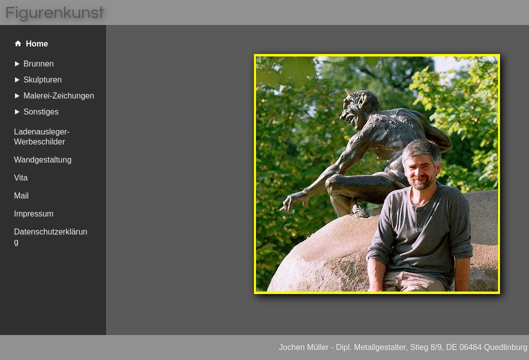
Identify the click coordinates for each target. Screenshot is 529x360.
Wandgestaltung (43, 160)
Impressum (34, 214)
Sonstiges (41, 112)
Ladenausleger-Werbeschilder (42, 137)
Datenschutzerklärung (51, 237)
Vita (21, 178)
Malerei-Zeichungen (59, 96)
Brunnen (39, 64)
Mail (21, 196)
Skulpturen (43, 80)
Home (31, 44)
